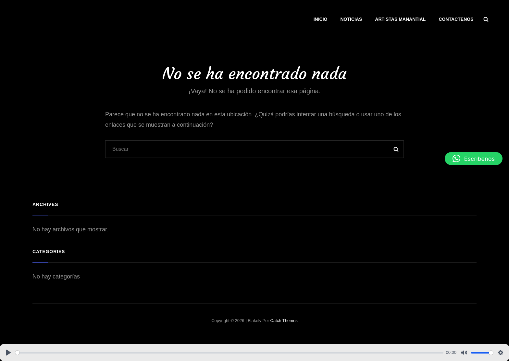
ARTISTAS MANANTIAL (400, 19)
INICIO (321, 19)
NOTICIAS (351, 19)
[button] (474, 158)
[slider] (229, 353)
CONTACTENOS (456, 19)
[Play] (8, 352)
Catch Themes (284, 320)
